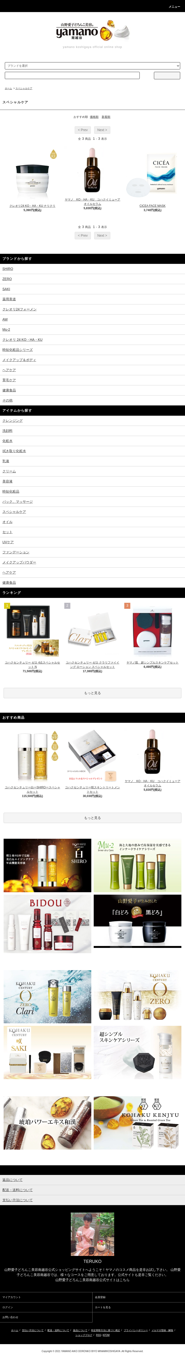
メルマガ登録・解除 (162, 1330)
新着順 (106, 117)
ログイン (7, 1307)
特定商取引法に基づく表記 (105, 1330)
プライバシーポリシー (136, 1330)
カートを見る (103, 1307)
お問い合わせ (10, 1317)
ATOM (106, 1335)
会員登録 (100, 1297)
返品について (80, 1330)
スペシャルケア (23, 88)
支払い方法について (33, 1330)
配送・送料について (58, 1330)
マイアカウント (11, 1297)
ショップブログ (83, 1335)
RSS (98, 1335)
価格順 (94, 117)
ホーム (8, 88)
